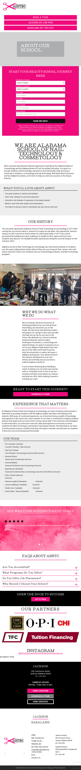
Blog (33, 755)
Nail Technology (37, 738)
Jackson (40, 717)
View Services (40, 702)
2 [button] (42, 544)
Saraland (40, 723)
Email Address (21, 111)
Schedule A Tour (40, 696)
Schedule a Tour (40, 394)
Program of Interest (23, 80)
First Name (20, 92)
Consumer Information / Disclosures (40, 751)
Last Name (20, 99)
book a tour (40, 17)
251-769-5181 (60, 754)
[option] (40, 528)
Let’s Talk (40, 599)
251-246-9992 (40, 676)
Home (33, 735)
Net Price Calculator (39, 747)
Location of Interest (23, 86)
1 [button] (39, 544)
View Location (40, 691)
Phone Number (21, 105)
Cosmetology (36, 741)
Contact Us (35, 758)
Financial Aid (36, 744)
